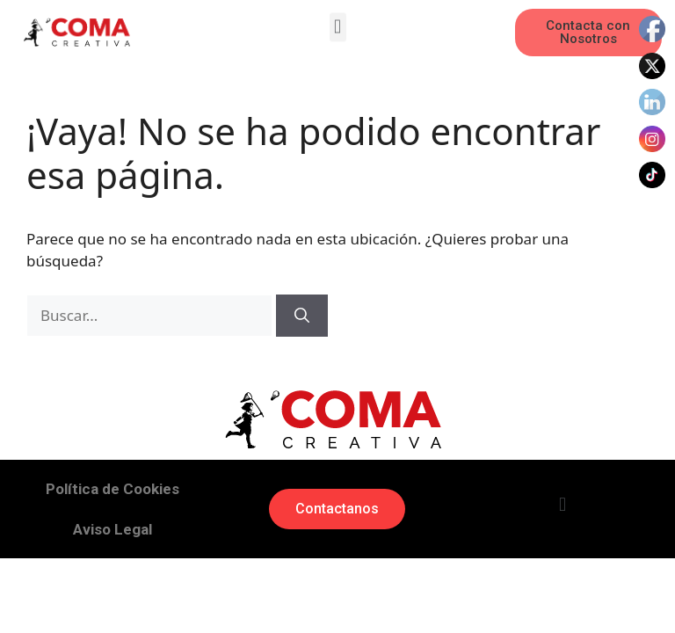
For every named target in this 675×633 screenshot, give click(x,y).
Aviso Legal (112, 529)
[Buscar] (302, 316)
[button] (338, 25)
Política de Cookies (112, 489)
